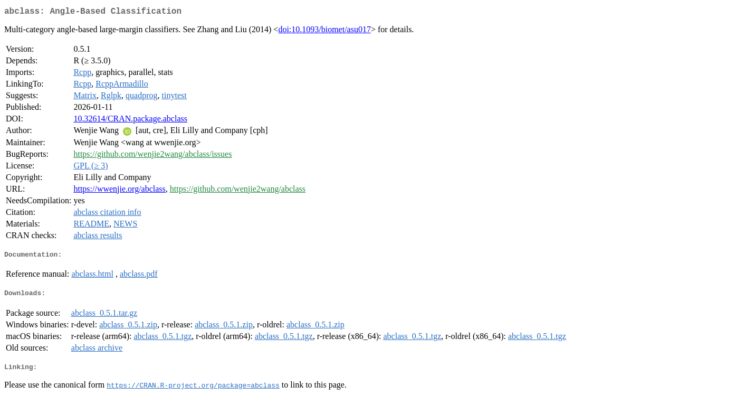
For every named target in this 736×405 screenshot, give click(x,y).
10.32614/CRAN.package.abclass (130, 120)
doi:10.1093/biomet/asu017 (324, 31)
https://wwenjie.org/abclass (119, 190)
